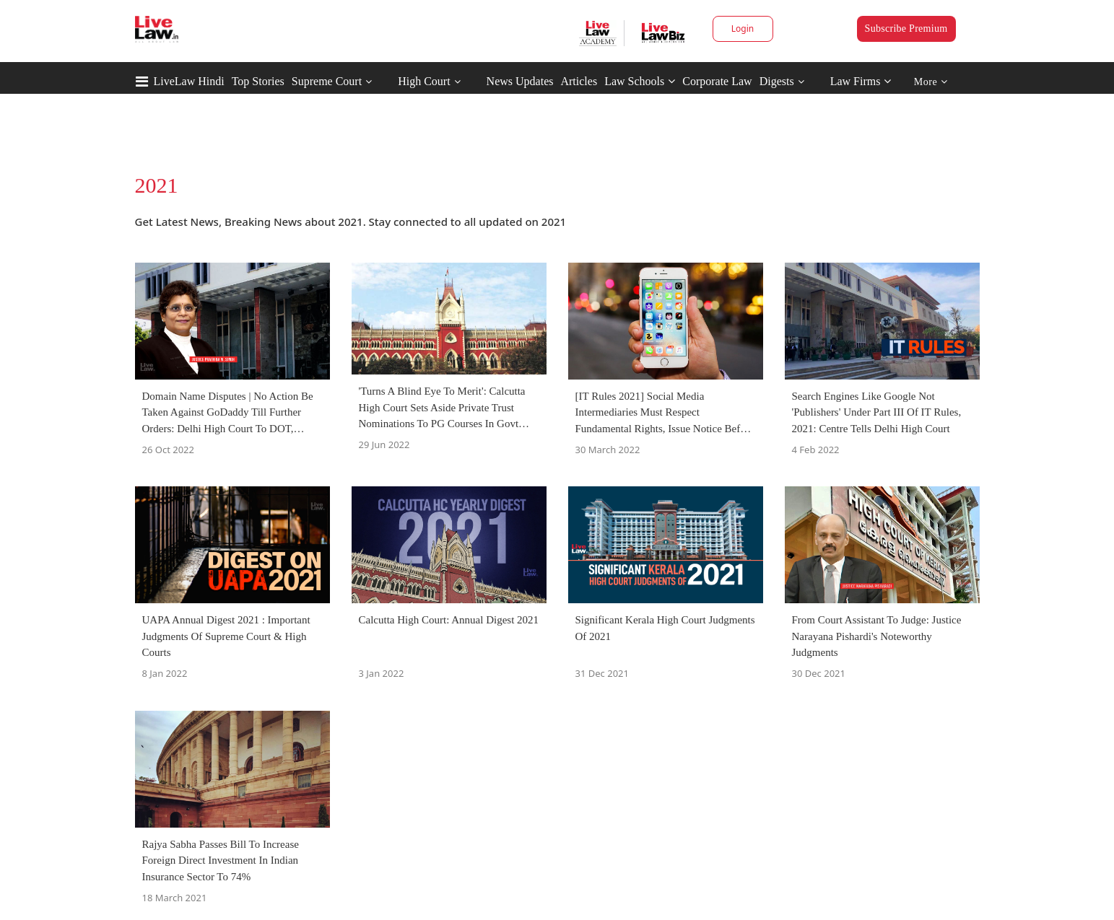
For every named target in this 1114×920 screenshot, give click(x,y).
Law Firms (861, 81)
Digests (777, 81)
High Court (424, 81)
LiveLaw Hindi (189, 81)
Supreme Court (327, 81)
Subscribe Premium (906, 28)
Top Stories (258, 81)
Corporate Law (717, 81)
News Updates (520, 81)
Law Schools (639, 81)
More (931, 81)
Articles (578, 81)
